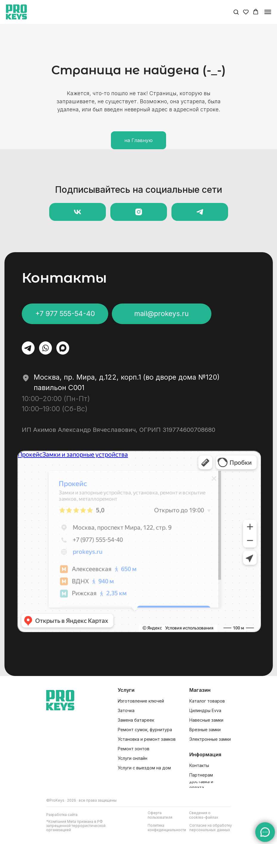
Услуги (126, 690)
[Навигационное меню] (267, 12)
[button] (236, 12)
